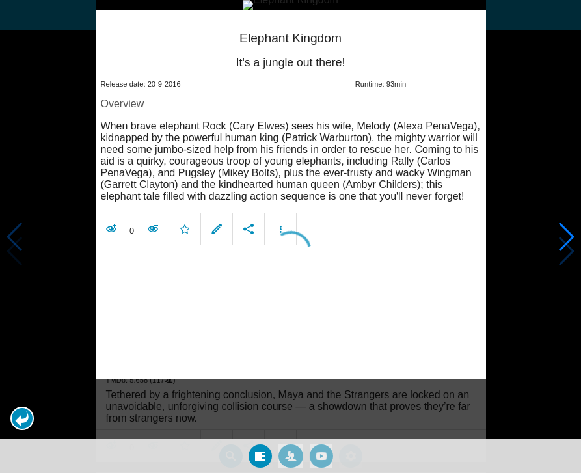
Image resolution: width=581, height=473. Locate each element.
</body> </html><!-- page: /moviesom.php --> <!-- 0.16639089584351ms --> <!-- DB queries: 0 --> (290, 236)
